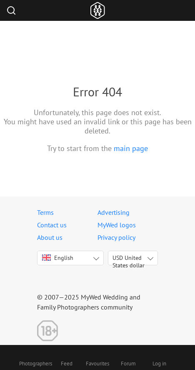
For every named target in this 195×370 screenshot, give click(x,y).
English (57, 258)
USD (128, 259)
